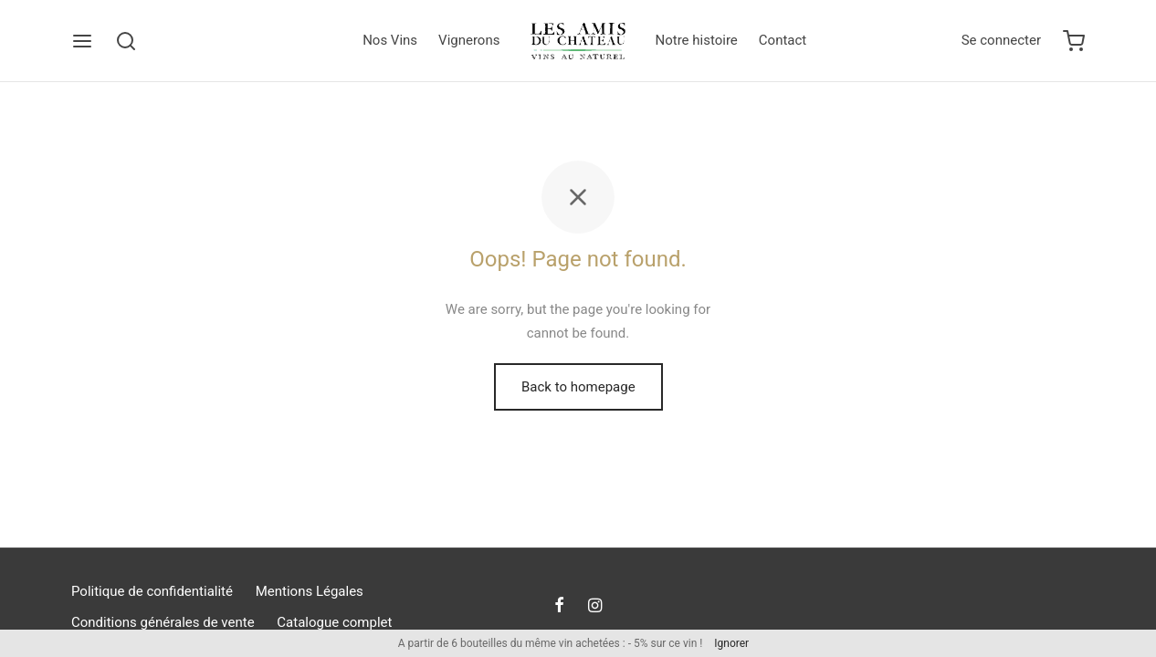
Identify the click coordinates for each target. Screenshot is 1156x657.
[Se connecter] (1001, 41)
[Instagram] (595, 606)
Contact (782, 40)
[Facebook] (559, 606)
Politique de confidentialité (152, 591)
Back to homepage (578, 387)
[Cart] (1074, 41)
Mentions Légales (309, 591)
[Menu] (82, 41)
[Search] (126, 41)
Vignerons (468, 40)
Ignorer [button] (731, 643)
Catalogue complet (334, 622)
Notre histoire (697, 40)
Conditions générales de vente (163, 622)
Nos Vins (390, 40)
